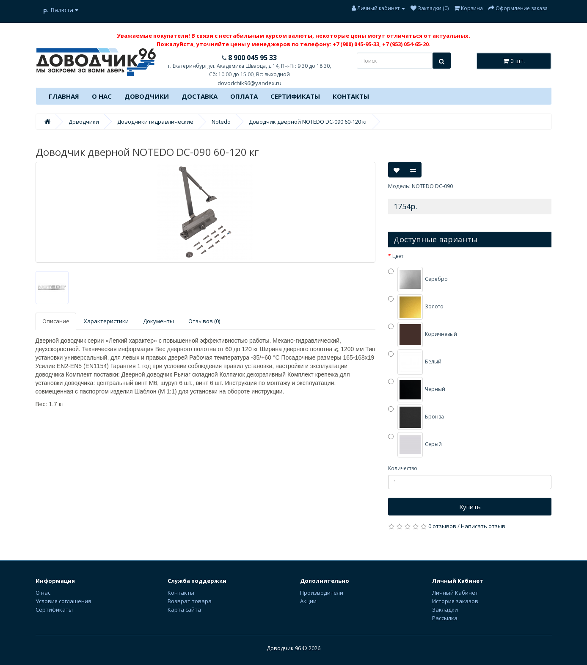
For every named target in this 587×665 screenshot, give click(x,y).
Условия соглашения (63, 601)
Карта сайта (184, 609)
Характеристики (106, 321)
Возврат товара (190, 601)
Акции (308, 601)
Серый (415, 444)
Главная (64, 96)
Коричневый (422, 334)
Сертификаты (295, 96)
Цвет (397, 256)
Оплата (244, 96)
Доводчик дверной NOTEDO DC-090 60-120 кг (308, 121)
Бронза (416, 417)
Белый (414, 362)
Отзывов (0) (204, 321)
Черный (416, 389)
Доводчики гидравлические (155, 121)
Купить (470, 506)
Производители (321, 592)
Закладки (445, 609)
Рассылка (444, 618)
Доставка (200, 96)
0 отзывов (442, 526)
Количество (402, 468)
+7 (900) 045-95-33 (356, 44)
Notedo (221, 121)
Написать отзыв (483, 526)
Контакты (351, 96)
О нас (102, 96)
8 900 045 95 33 (251, 57)
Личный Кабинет (455, 592)
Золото (416, 307)
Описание (55, 321)
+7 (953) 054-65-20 (405, 44)
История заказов (455, 601)
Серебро (418, 279)
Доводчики (146, 96)
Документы (158, 321)
